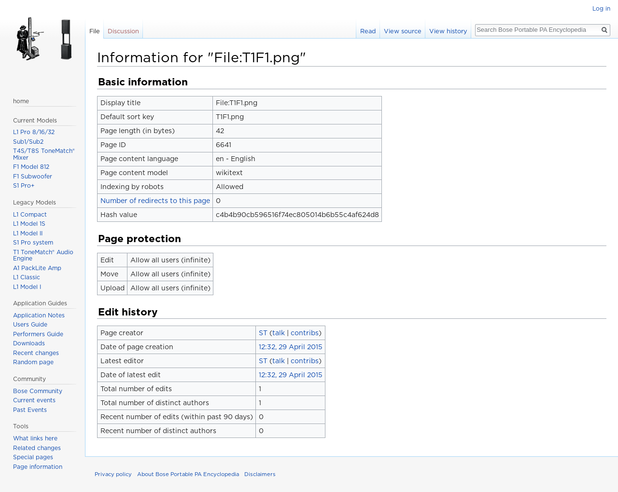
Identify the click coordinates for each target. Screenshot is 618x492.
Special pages (33, 457)
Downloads (29, 343)
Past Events (30, 409)
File (94, 31)
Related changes (37, 447)
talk (278, 333)
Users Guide (30, 324)
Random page (33, 362)
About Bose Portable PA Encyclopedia (188, 474)
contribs (305, 333)
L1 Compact (30, 214)
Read (368, 31)
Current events (34, 400)
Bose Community (37, 391)
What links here (35, 438)
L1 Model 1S (29, 223)
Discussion (123, 31)
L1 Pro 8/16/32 (34, 132)
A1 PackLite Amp (37, 268)
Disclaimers (260, 474)
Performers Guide (38, 334)
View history (448, 31)
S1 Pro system (33, 242)
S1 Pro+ (24, 185)
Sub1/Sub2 (28, 141)
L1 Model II (27, 233)
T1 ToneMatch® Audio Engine (43, 255)
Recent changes (36, 352)
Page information (37, 466)
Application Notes (39, 315)
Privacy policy (113, 474)
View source (402, 31)
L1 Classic (26, 277)
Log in (601, 8)
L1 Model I (27, 286)
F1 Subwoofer (32, 176)
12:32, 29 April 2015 (291, 347)
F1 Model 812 (31, 166)
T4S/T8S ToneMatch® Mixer (44, 154)
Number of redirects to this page (155, 201)
